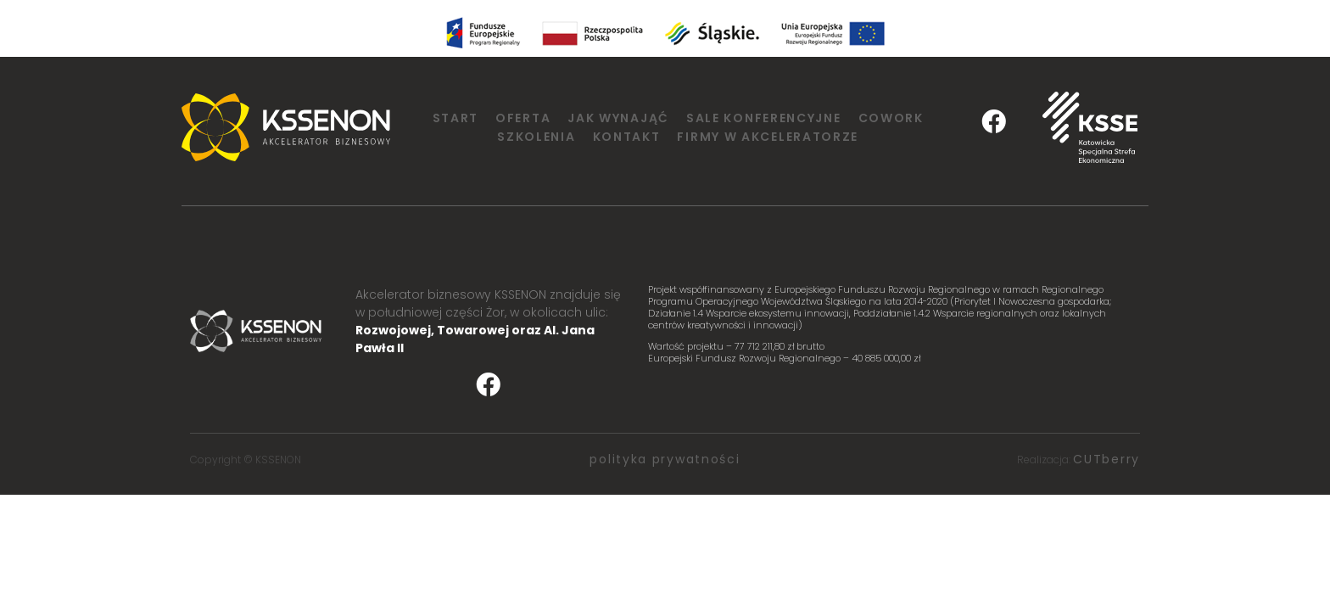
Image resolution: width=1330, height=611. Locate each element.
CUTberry (1106, 459)
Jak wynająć (618, 117)
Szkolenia (536, 136)
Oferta (522, 117)
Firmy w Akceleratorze (767, 136)
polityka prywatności (665, 459)
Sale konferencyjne (763, 117)
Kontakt (627, 136)
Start (456, 117)
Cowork (891, 117)
